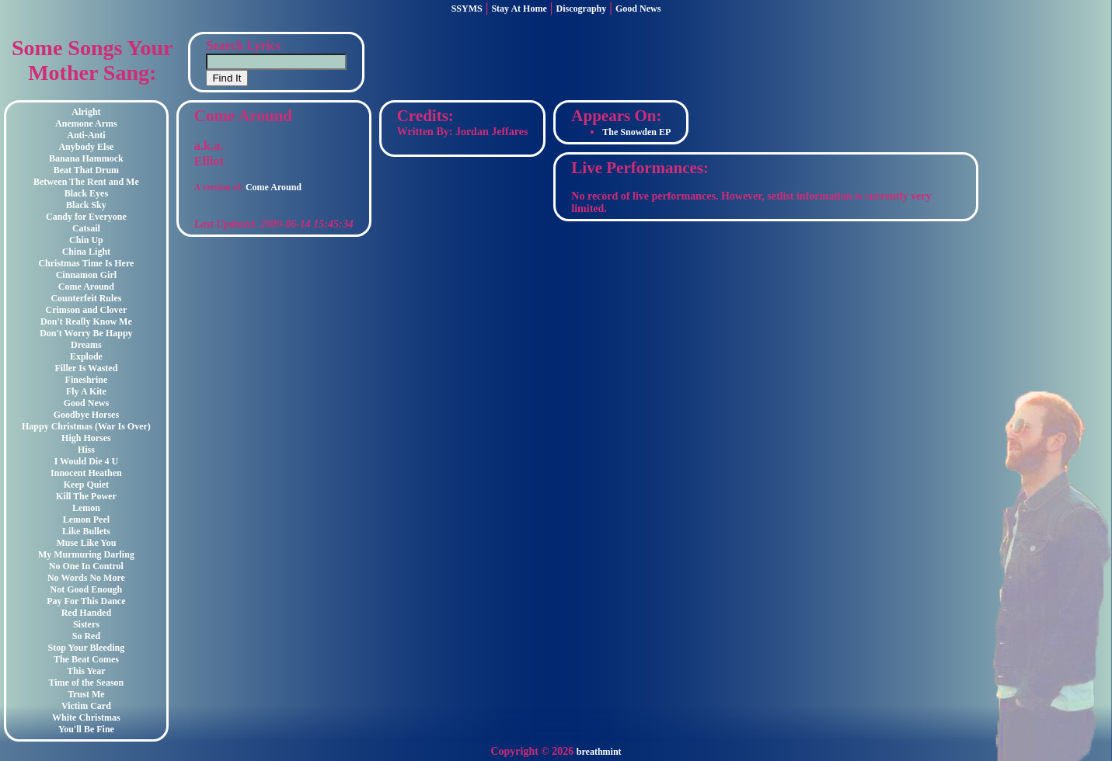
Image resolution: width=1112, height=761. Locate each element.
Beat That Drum (86, 170)
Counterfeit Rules (86, 298)
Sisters (86, 624)
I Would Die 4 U (86, 461)
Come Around (86, 286)
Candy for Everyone (86, 216)
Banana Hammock (86, 158)
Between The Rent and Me (86, 181)
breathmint (599, 751)
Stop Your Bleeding (86, 647)
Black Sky (86, 205)
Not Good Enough (87, 589)
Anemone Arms (86, 123)
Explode (86, 356)
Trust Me (86, 694)
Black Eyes (86, 193)
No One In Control (86, 566)
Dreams (86, 344)
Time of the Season (86, 682)
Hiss (86, 449)
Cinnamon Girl (86, 274)
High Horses (86, 438)
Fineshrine (86, 379)
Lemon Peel (86, 519)
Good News (638, 8)
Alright (85, 111)
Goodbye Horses (86, 414)
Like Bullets (86, 531)
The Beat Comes (86, 659)
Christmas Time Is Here (86, 263)
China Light (86, 251)
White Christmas (86, 717)
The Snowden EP (636, 132)
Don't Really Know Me (86, 321)
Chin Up (86, 240)
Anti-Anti (86, 135)
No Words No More (86, 577)
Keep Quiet (86, 484)
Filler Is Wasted (85, 368)
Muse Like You (86, 542)
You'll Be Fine (86, 729)
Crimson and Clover (86, 309)
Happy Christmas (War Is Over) (86, 426)
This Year (86, 670)
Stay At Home (518, 8)
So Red (86, 636)
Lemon (86, 507)
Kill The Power (86, 496)
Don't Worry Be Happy (86, 333)
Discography (581, 8)
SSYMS (467, 8)
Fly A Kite (86, 391)
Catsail (86, 228)
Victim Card (86, 705)
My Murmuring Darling (86, 554)
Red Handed (86, 612)
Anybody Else (85, 146)
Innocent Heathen (86, 472)
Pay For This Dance (86, 601)
